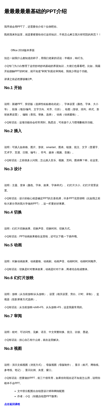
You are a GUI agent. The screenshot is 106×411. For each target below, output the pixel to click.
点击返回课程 (12, 404)
